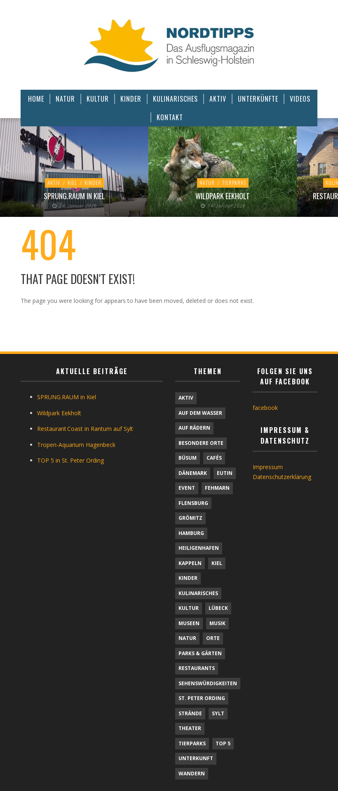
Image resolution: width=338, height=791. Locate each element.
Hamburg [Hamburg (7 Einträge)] (191, 533)
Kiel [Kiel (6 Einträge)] (216, 563)
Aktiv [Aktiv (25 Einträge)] (185, 397)
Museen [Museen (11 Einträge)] (189, 623)
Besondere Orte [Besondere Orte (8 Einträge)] (200, 443)
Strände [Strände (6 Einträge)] (190, 713)
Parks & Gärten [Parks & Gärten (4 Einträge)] (200, 653)
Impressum (268, 467)
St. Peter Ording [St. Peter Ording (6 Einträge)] (201, 698)
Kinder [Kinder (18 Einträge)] (187, 578)
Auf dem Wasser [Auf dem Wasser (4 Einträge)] (200, 412)
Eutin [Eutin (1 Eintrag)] (224, 473)
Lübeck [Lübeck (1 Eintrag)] (218, 608)
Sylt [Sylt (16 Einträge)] (218, 713)
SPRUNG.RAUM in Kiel (74, 196)
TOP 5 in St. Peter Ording (70, 460)
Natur (207, 182)
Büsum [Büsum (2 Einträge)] (187, 457)
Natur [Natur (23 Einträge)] (187, 638)
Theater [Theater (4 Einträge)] (189, 728)
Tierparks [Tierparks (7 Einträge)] (192, 743)
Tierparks (234, 182)
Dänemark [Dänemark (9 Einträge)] (192, 473)
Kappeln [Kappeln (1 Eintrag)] (190, 563)
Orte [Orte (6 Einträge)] (213, 638)
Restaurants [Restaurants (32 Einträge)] (196, 668)
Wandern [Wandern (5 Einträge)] (191, 773)
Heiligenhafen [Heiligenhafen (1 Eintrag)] (198, 547)
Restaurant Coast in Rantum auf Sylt (85, 429)
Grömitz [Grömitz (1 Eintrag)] (190, 517)
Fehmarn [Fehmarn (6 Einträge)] (217, 487)
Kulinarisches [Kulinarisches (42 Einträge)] (198, 593)
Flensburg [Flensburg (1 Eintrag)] (193, 503)
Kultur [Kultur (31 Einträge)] (188, 608)
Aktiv (53, 182)
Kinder (92, 182)
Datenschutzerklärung (282, 477)
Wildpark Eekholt (222, 196)
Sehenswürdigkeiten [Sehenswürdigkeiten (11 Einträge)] (207, 683)
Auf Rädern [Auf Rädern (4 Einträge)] (194, 427)
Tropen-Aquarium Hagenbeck (76, 445)
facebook (265, 408)
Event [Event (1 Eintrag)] (186, 487)
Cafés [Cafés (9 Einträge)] (214, 457)
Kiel (72, 182)
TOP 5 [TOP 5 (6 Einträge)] (223, 743)
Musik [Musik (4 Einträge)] (217, 623)
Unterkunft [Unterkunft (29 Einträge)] (195, 758)
